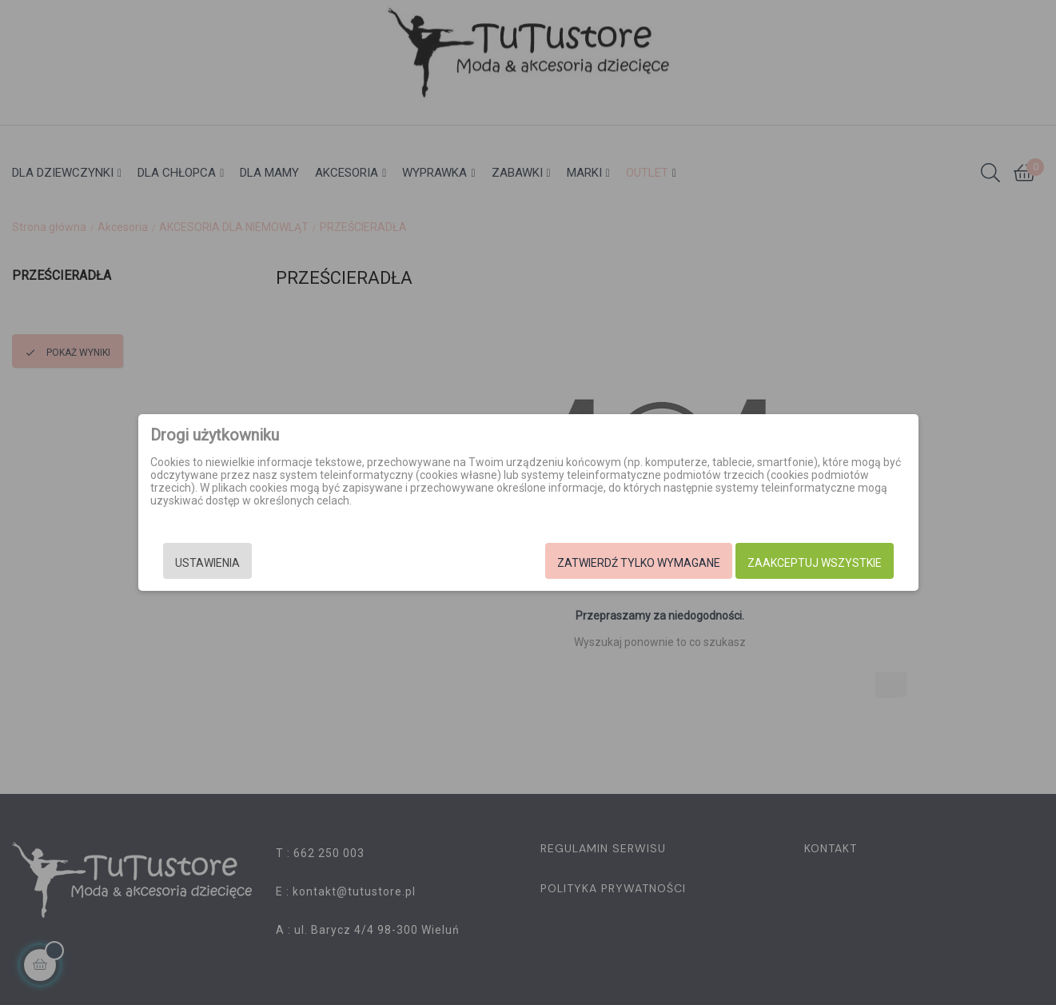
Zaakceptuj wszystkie (814, 562)
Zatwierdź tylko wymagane (638, 562)
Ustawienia (207, 562)
